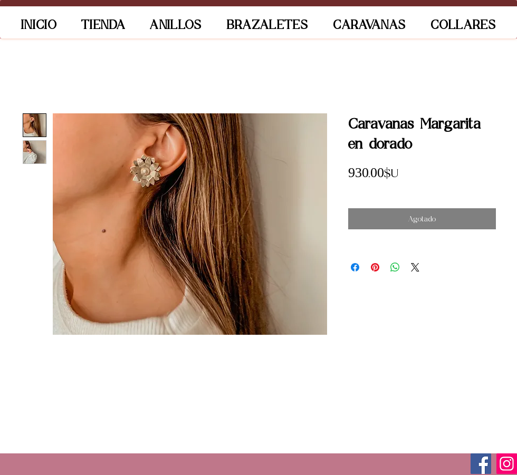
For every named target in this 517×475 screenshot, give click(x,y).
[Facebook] (481, 463)
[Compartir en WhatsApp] (395, 267)
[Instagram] (506, 463)
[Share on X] (415, 267)
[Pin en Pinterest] (375, 267)
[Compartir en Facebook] (355, 267)
